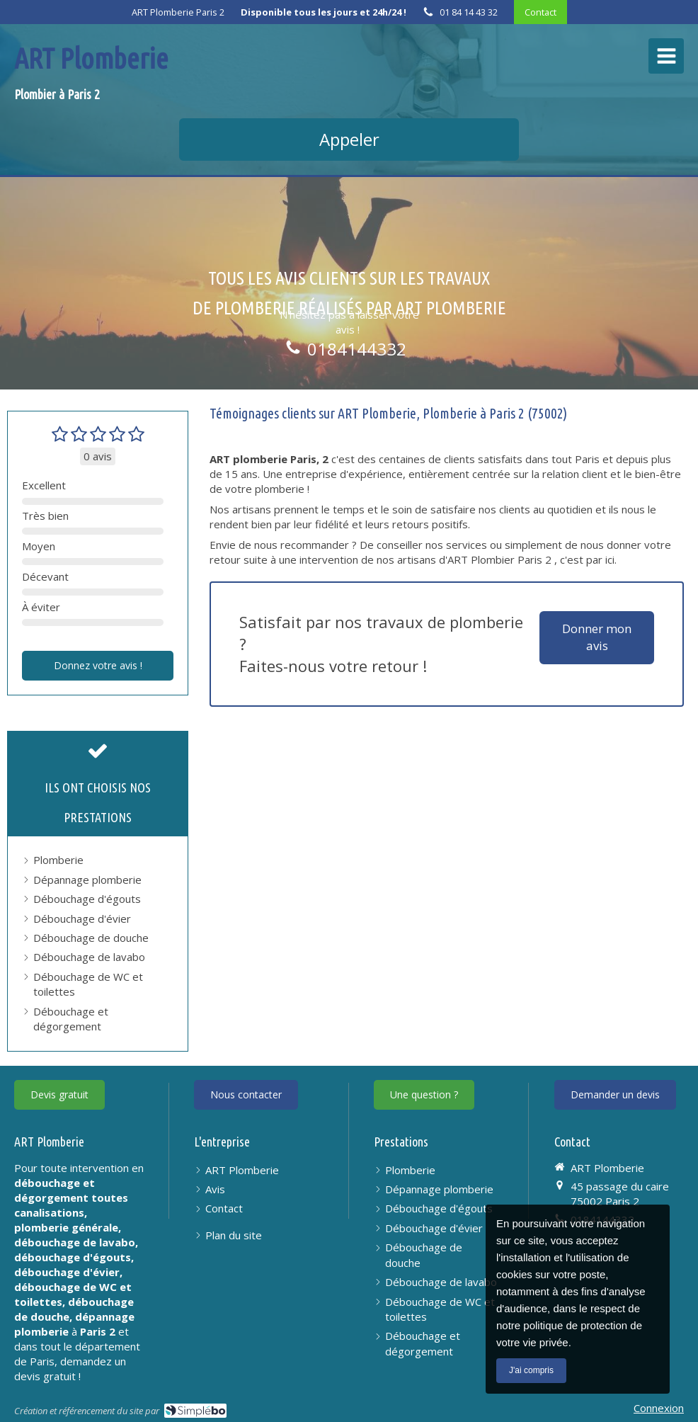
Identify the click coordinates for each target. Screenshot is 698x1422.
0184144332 (356, 348)
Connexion (659, 1408)
